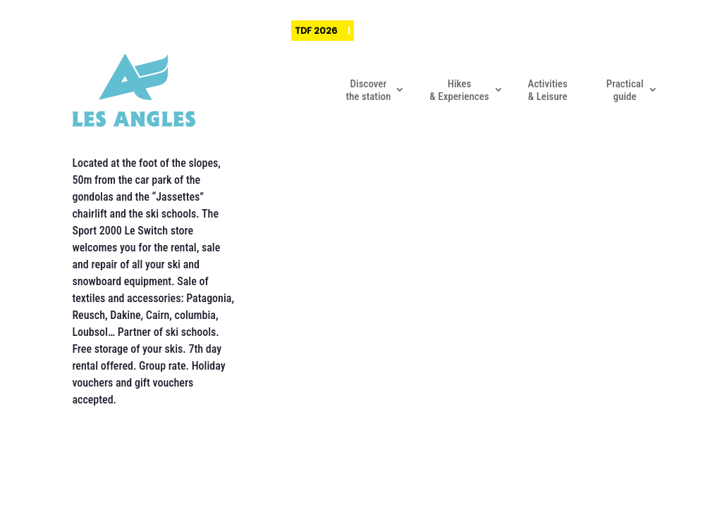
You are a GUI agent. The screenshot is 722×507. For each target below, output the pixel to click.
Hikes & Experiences (459, 90)
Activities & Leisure (548, 90)
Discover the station (368, 90)
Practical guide (625, 90)
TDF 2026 (316, 30)
